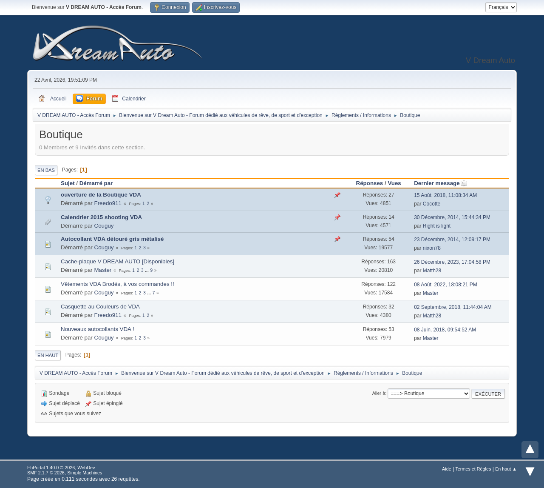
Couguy (104, 226)
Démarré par (96, 183)
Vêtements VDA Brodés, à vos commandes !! (117, 284)
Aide (446, 468)
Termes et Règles (473, 468)
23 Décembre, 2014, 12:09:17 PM (452, 240)
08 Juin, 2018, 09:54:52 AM (445, 330)
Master (103, 270)
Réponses (369, 183)
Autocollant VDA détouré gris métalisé (112, 239)
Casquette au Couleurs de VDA (100, 306)
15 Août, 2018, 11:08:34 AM (445, 195)
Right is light (436, 226)
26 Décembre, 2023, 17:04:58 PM (452, 262)
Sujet (68, 183)
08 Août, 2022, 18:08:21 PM (445, 285)
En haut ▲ (506, 468)
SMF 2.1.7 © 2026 (46, 472)
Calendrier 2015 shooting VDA (101, 217)
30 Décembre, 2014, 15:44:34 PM (452, 217)
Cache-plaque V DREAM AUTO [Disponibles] (117, 261)
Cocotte (431, 204)
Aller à (378, 393)
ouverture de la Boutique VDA (101, 194)
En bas (46, 170)
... (147, 270)
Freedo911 (108, 203)
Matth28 (432, 271)
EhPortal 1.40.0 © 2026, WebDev (61, 467)
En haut (47, 355)
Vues (394, 183)
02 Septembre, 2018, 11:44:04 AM (453, 307)
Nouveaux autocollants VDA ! (97, 329)
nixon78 (432, 248)
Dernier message (440, 183)
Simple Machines (84, 472)
